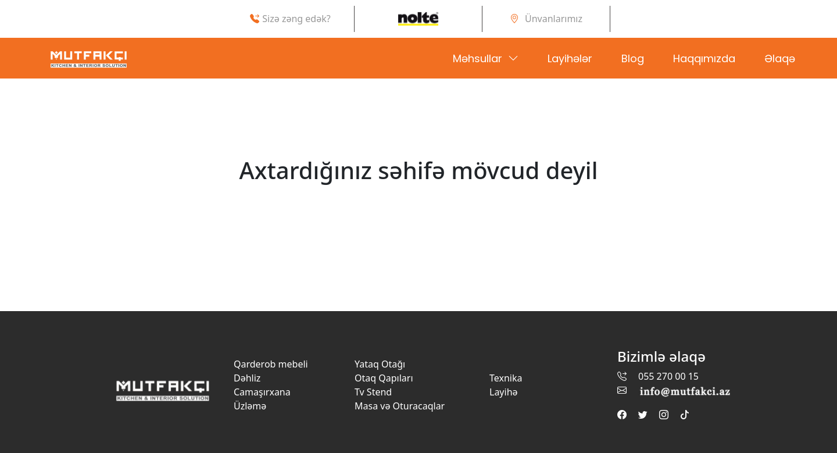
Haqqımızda (704, 58)
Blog (632, 58)
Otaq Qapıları (384, 378)
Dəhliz (247, 378)
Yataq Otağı (380, 364)
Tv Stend (373, 392)
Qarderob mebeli (271, 364)
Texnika (505, 378)
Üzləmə (250, 406)
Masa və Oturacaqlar (400, 406)
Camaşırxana (262, 392)
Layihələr (570, 58)
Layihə (503, 392)
